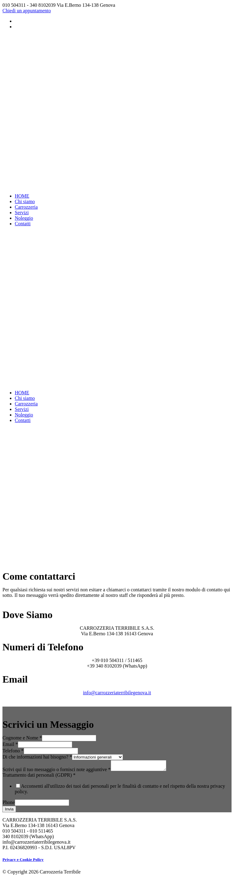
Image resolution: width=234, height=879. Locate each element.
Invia (9, 811)
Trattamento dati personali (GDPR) (39, 776)
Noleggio (24, 218)
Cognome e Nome (22, 737)
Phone (8, 804)
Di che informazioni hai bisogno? (37, 756)
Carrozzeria (26, 207)
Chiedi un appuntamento (26, 10)
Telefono (13, 750)
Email (10, 744)
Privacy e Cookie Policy (23, 861)
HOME (22, 196)
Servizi (22, 212)
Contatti (23, 223)
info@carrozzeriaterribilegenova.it (117, 692)
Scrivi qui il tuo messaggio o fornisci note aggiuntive (56, 771)
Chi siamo (25, 201)
